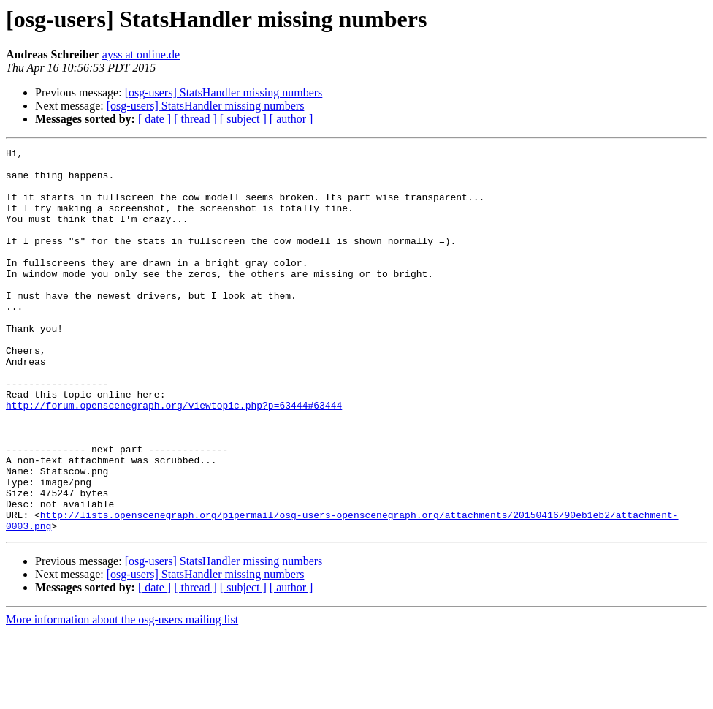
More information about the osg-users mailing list (122, 696)
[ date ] (154, 119)
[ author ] (291, 119)
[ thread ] (195, 119)
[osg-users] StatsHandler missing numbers (224, 92)
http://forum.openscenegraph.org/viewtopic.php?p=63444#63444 (174, 457)
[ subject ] (243, 119)
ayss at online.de (141, 54)
